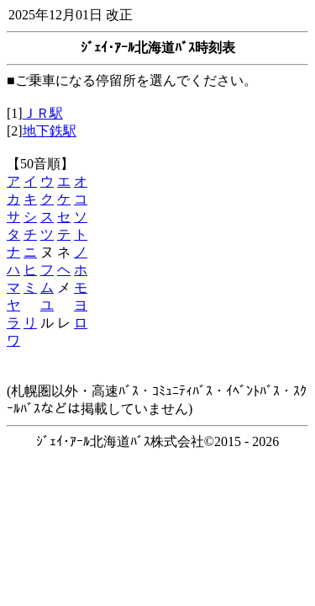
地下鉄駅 (49, 131)
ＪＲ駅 (43, 113)
